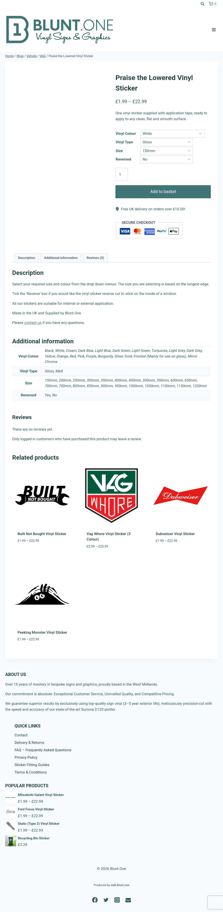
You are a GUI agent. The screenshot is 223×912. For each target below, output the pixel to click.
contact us (33, 322)
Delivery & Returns (29, 742)
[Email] (128, 899)
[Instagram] (117, 899)
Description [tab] (26, 258)
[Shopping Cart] (213, 4)
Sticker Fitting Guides (32, 765)
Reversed (123, 159)
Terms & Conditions (31, 772)
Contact (21, 735)
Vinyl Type (124, 142)
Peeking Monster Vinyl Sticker (42, 632)
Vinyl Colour (126, 133)
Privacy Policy (26, 757)
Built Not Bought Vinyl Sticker (42, 534)
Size (119, 151)
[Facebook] (94, 899)
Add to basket (163, 191)
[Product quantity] (121, 174)
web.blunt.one (120, 885)
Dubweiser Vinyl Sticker (175, 534)
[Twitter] (106, 899)
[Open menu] (214, 29)
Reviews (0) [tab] (95, 258)
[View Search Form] (202, 4)
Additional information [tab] (61, 258)
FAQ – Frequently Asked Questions (43, 750)
